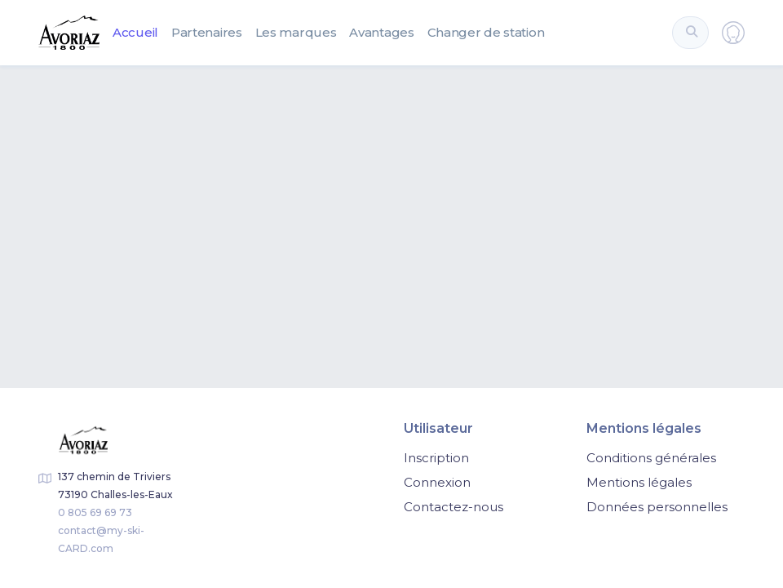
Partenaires (206, 32)
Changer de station (486, 32)
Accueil (135, 32)
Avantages (381, 32)
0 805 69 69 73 (95, 512)
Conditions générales (651, 458)
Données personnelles (657, 506)
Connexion (437, 482)
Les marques (296, 32)
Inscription (436, 458)
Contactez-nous (453, 506)
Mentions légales (639, 482)
